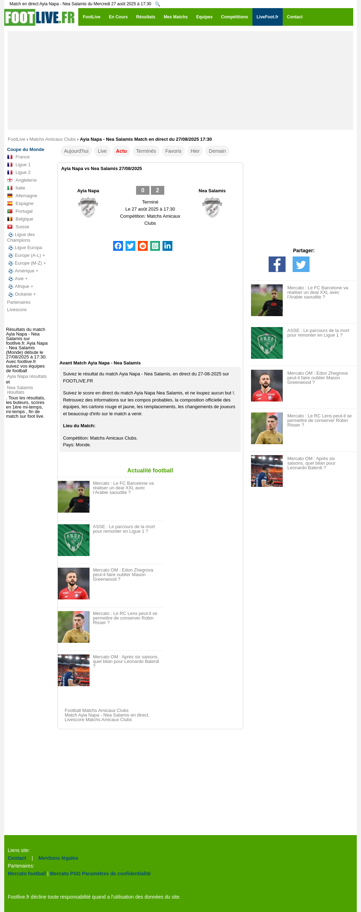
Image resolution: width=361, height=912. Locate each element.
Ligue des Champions (21, 237)
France (18, 157)
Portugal (19, 211)
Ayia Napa (88, 190)
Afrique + (20, 286)
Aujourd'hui (76, 151)
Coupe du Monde (25, 149)
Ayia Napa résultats (27, 376)
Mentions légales (58, 858)
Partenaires (18, 302)
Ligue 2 (19, 172)
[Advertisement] (180, 80)
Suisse (18, 227)
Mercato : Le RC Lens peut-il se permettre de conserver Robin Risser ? (125, 618)
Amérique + (22, 271)
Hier (195, 151)
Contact (17, 858)
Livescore (17, 309)
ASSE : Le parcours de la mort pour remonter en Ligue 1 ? (124, 529)
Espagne (20, 203)
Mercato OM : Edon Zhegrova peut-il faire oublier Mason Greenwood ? (123, 574)
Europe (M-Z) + (26, 263)
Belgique (20, 219)
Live (102, 151)
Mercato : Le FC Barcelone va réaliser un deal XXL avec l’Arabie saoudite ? (123, 488)
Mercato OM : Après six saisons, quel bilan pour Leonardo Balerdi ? (126, 661)
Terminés (146, 151)
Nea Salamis (212, 190)
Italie (16, 188)
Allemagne (22, 196)
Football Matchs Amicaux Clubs (97, 710)
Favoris (173, 151)
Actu (121, 151)
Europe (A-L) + (26, 255)
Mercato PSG (65, 873)
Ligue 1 (19, 165)
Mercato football (27, 873)
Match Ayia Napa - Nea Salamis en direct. (107, 715)
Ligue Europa (24, 247)
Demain (217, 151)
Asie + (17, 279)
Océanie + (21, 294)
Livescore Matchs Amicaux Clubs (98, 719)
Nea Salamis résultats (20, 390)
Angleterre (22, 180)
